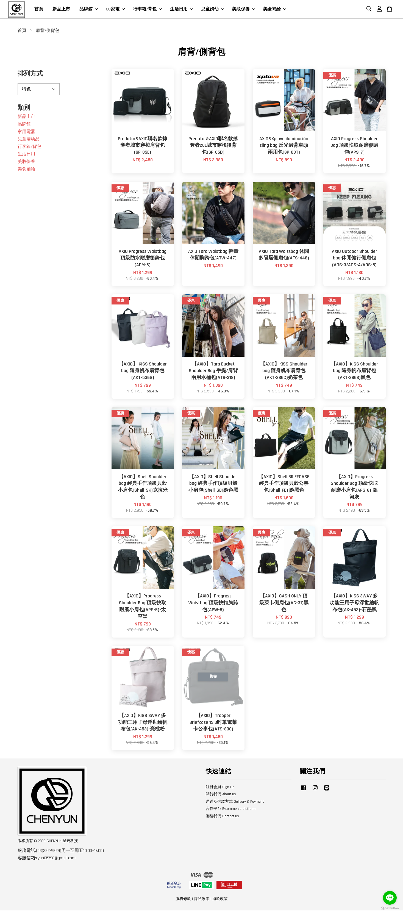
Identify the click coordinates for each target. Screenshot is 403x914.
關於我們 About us (221, 797)
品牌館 (88, 11)
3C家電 (115, 11)
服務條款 (183, 902)
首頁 (38, 11)
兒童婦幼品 (29, 143)
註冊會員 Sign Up (220, 790)
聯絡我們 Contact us (222, 819)
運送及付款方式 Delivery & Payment (235, 804)
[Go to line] (390, 898)
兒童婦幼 (212, 11)
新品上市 (61, 11)
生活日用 (181, 11)
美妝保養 (243, 11)
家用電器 (26, 135)
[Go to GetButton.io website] (390, 908)
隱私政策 (201, 902)
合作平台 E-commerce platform (230, 812)
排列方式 (30, 77)
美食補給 (274, 11)
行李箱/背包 (147, 11)
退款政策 (220, 902)
